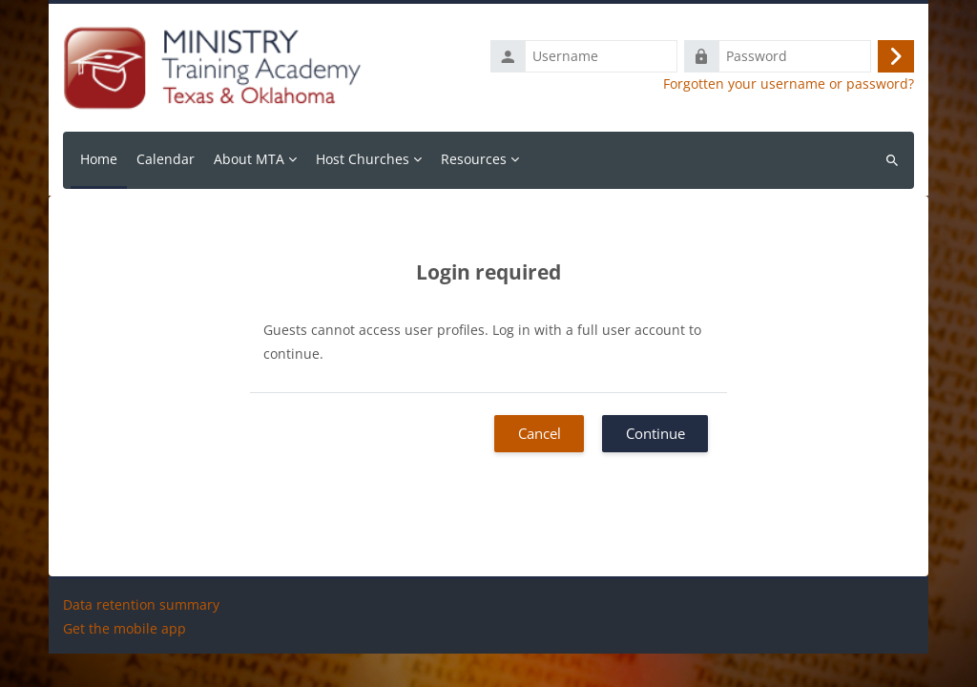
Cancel (539, 433)
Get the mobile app (124, 662)
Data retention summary (141, 638)
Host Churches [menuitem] (362, 159)
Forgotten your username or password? (788, 84)
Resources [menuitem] (474, 159)
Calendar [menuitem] (165, 159)
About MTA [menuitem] (249, 159)
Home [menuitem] (98, 159)
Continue (655, 433)
